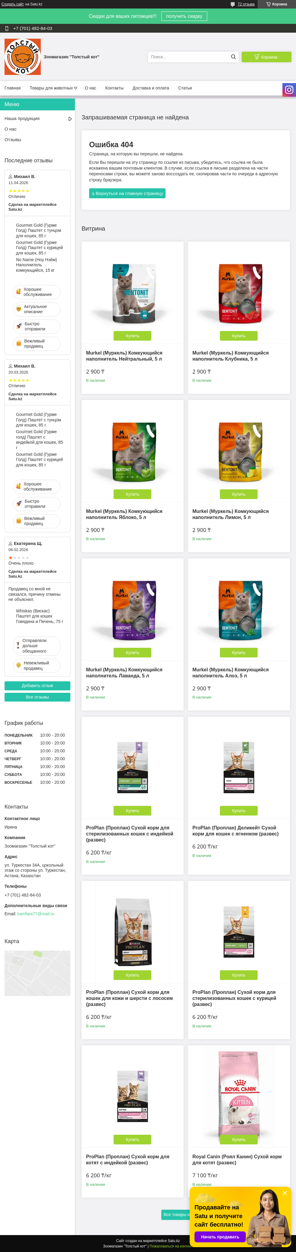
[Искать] (233, 57)
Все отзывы (37, 697)
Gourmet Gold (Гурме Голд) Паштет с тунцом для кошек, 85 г (38, 230)
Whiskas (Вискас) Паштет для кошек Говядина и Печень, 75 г (39, 616)
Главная (13, 88)
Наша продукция (22, 118)
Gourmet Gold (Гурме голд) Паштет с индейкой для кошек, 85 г (39, 439)
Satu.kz (174, 1241)
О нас (90, 88)
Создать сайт (13, 4)
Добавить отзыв (37, 685)
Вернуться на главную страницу (129, 193)
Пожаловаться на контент (171, 1246)
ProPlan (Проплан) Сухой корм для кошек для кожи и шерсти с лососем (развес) (129, 998)
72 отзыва (246, 4)
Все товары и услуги (184, 1214)
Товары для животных (51, 88)
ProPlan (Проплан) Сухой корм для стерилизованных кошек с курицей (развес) (234, 998)
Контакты (114, 88)
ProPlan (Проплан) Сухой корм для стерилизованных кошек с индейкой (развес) (129, 833)
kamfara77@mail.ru (36, 913)
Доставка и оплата (151, 88)
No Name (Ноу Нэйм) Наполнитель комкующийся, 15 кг (36, 265)
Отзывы (13, 139)
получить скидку (184, 16)
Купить (132, 335)
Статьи (185, 88)
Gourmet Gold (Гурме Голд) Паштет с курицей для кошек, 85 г (39, 247)
